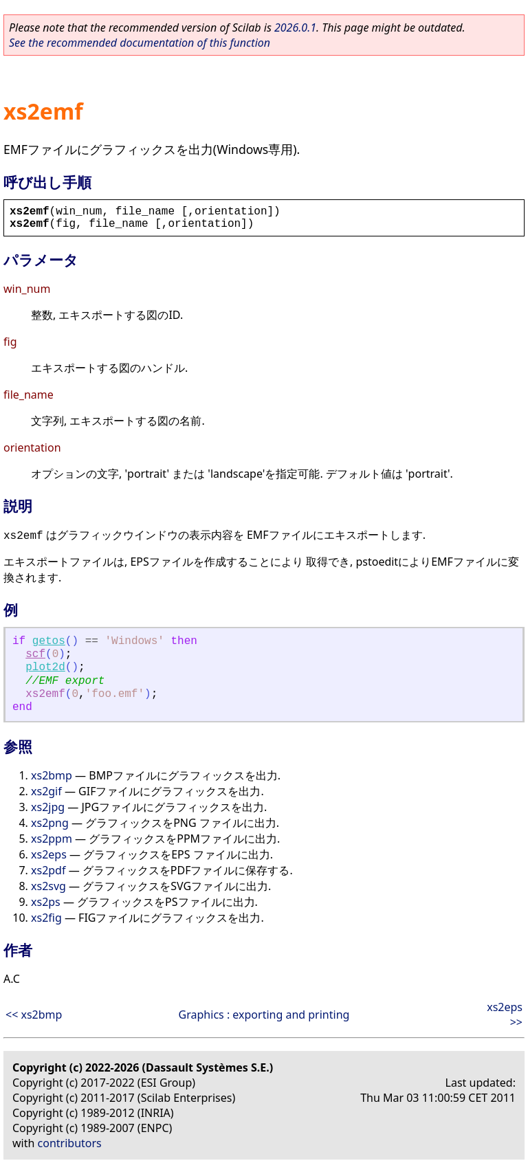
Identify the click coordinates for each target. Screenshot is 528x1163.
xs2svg (48, 886)
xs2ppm (51, 838)
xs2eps (49, 854)
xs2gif (46, 791)
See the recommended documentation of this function (139, 42)
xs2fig (46, 917)
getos (48, 641)
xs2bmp (51, 775)
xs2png (50, 822)
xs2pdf (48, 870)
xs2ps (45, 901)
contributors (70, 1143)
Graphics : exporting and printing (264, 1014)
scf (35, 654)
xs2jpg (48, 807)
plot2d (45, 667)
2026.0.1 (295, 27)
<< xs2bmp (34, 1014)
